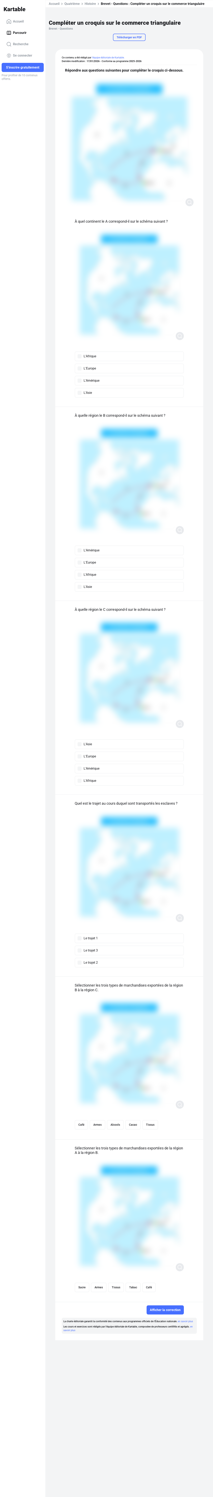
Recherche (17, 44)
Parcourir (16, 32)
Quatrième (72, 4)
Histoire (90, 4)
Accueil (15, 21)
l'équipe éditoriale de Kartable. (108, 57)
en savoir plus (185, 1321)
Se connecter (19, 55)
